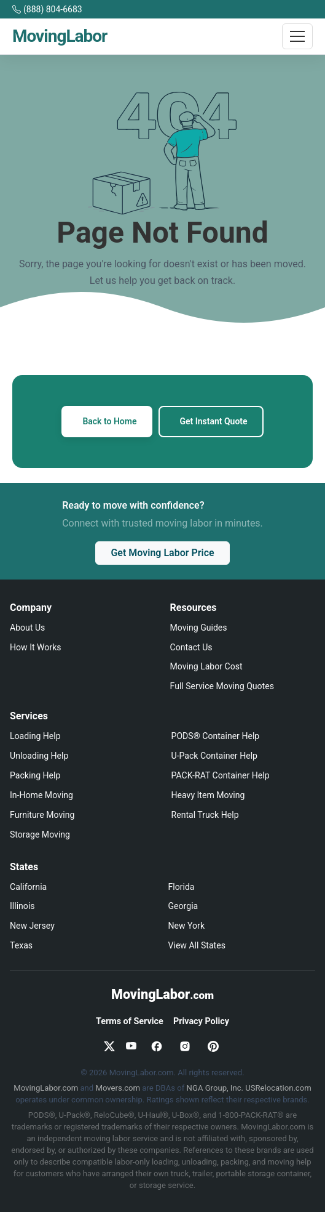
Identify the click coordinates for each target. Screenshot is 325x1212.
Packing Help (35, 775)
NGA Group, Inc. (215, 1088)
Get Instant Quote (213, 421)
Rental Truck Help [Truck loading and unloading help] (205, 815)
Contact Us (191, 647)
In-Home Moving (41, 795)
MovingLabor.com (46, 1088)
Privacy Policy (201, 1021)
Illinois (22, 906)
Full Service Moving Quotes (222, 686)
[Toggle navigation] (297, 36)
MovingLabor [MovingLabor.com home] (162, 994)
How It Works (35, 647)
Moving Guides (198, 627)
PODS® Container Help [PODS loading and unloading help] (215, 736)
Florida (181, 887)
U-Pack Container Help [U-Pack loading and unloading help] (214, 756)
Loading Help (35, 736)
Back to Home (109, 421)
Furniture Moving (42, 815)
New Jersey (32, 926)
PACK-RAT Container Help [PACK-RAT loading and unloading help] (220, 775)
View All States (196, 945)
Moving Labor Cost (206, 666)
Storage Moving (40, 834)
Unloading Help (39, 756)
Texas (21, 945)
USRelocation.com (278, 1088)
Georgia (183, 906)
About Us (27, 627)
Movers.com (118, 1088)
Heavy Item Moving (208, 795)
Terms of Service (129, 1021)
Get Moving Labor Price (162, 553)
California (28, 887)
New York (186, 926)
